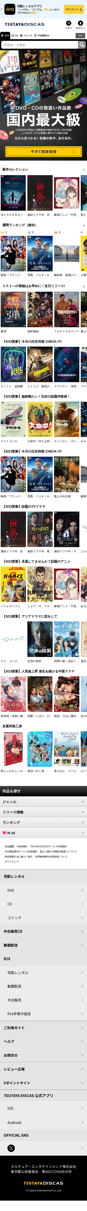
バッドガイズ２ (10, 609)
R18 (80, 38)
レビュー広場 (14, 1072)
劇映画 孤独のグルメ (68, 278)
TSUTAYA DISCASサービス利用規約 (48, 849)
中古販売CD (57, 38)
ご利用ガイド (14, 1030)
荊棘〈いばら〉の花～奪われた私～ (49, 719)
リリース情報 (43, 815)
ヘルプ (9, 1044)
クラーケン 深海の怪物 (69, 389)
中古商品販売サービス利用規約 (21, 854)
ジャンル (43, 805)
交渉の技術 (34, 664)
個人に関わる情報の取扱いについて (58, 854)
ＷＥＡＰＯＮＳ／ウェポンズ (19, 217)
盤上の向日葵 (62, 499)
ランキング (43, 825)
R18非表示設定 (19, 1016)
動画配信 (11, 948)
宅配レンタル (17, 975)
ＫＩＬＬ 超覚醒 (12, 389)
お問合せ (11, 1058)
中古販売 (14, 1003)
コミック (37, 38)
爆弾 (3, 334)
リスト (68, 31)
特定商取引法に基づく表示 (18, 859)
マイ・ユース (9, 664)
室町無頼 (33, 334)
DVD (9, 38)
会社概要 (9, 849)
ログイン (80, 31)
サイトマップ (12, 864)
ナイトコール (9, 444)
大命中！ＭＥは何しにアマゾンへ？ (49, 444)
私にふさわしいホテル (15, 774)
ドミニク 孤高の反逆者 (42, 389)
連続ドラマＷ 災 (38, 217)
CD (21, 38)
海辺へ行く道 (35, 774)
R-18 (43, 836)
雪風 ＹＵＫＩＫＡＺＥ (42, 278)
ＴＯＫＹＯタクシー (66, 334)
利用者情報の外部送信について (51, 859)
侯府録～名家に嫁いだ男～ (17, 719)
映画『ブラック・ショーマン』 (20, 278)
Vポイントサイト (17, 1085)
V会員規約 (22, 849)
